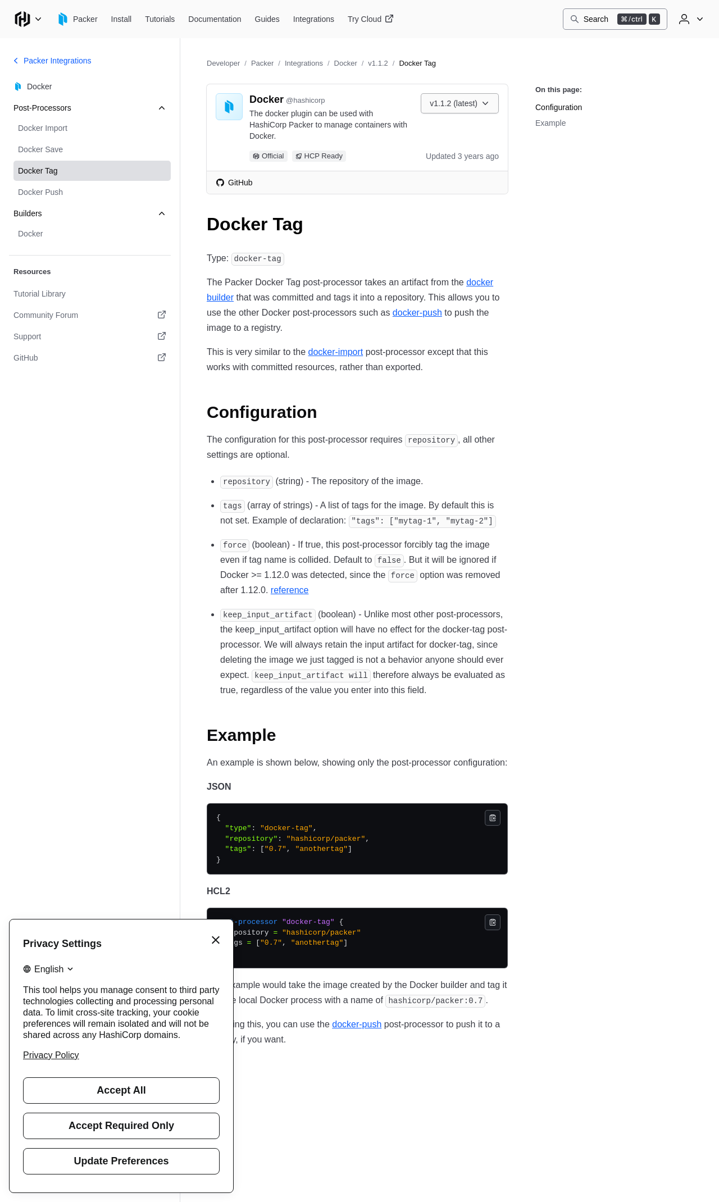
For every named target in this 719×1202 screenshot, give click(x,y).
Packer (262, 63)
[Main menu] (28, 19)
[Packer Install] (121, 19)
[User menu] (690, 19)
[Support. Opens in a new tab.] (90, 336)
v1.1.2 (378, 63)
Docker (345, 63)
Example (550, 123)
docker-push (417, 312)
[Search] (615, 19)
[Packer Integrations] (313, 19)
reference (290, 590)
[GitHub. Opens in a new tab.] (90, 358)
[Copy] (492, 818)
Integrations (304, 63)
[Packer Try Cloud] (371, 19)
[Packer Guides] (267, 19)
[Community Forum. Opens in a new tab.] (90, 315)
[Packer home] (77, 19)
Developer (223, 63)
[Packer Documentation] (214, 19)
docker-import (335, 352)
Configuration (558, 107)
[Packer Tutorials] (159, 19)
